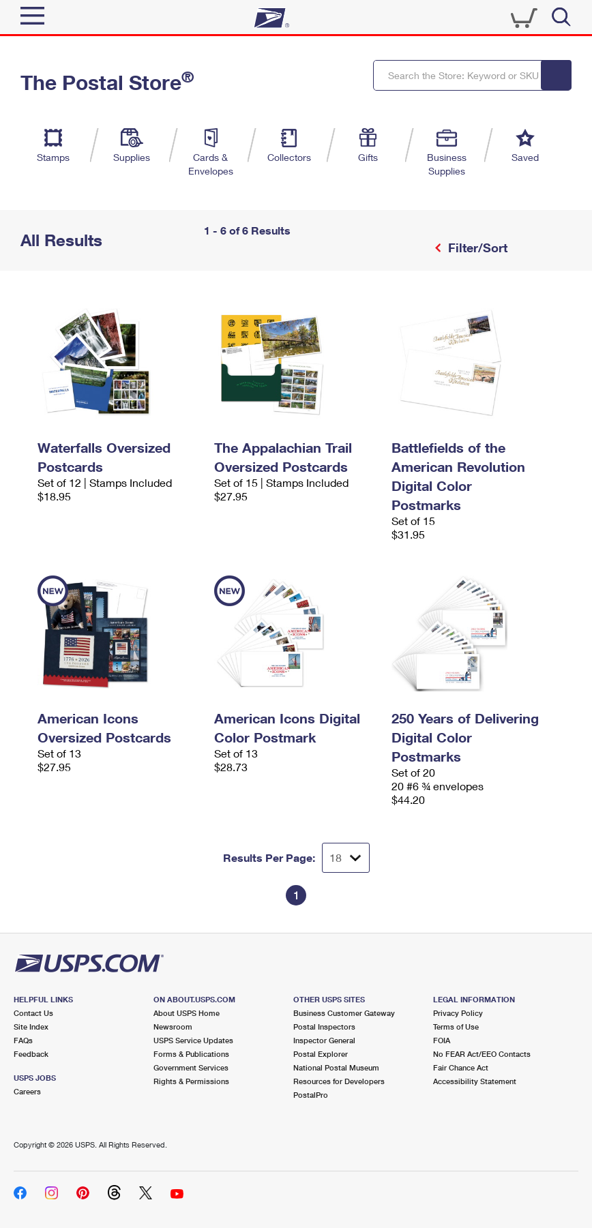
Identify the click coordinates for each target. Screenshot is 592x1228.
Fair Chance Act (460, 1067)
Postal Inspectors (324, 1026)
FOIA (441, 1040)
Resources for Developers (339, 1081)
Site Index (31, 1026)
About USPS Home (186, 1012)
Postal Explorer (320, 1053)
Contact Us (33, 1012)
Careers (27, 1091)
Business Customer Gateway (344, 1012)
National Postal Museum (336, 1067)
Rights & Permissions (191, 1081)
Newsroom (172, 1026)
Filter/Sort (476, 247)
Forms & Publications (191, 1053)
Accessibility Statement (474, 1081)
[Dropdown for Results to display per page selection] (346, 858)
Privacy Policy (458, 1012)
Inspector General (324, 1040)
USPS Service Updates (193, 1040)
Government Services (190, 1067)
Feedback (31, 1053)
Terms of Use (456, 1026)
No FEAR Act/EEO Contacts (482, 1053)
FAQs (23, 1040)
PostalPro (310, 1094)
